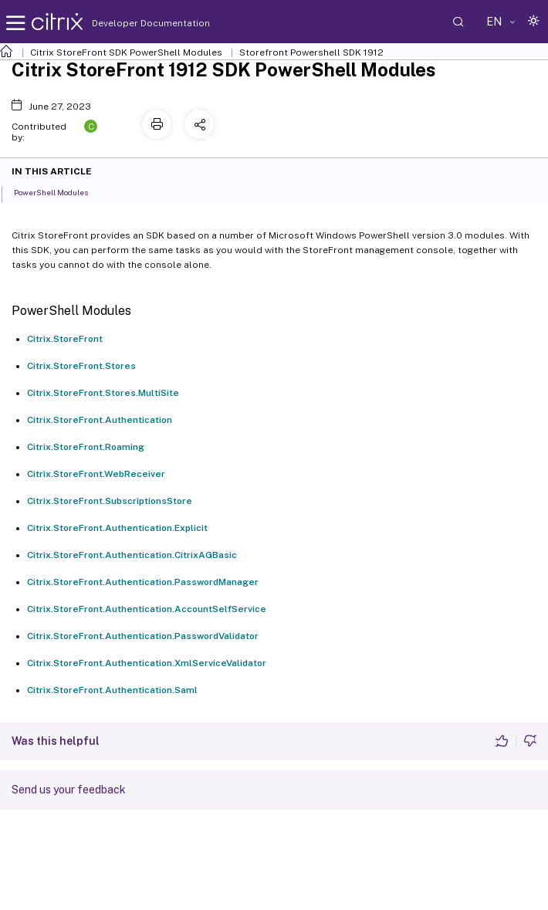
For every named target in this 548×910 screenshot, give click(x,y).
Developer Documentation (126, 23)
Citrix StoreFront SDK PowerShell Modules (126, 52)
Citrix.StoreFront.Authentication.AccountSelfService (146, 609)
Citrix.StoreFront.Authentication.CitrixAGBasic (132, 555)
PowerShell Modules (59, 191)
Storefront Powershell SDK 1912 (311, 52)
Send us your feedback (69, 789)
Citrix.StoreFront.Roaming (85, 446)
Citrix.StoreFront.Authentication (99, 419)
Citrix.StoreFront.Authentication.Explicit (117, 528)
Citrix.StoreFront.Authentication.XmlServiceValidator (146, 663)
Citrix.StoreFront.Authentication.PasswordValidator (143, 636)
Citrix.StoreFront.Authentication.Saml (112, 690)
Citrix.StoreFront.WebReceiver (96, 474)
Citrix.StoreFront (65, 338)
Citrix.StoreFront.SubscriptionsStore (109, 501)
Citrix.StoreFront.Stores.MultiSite (103, 392)
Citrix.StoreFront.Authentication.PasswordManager (143, 582)
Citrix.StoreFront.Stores (81, 365)
